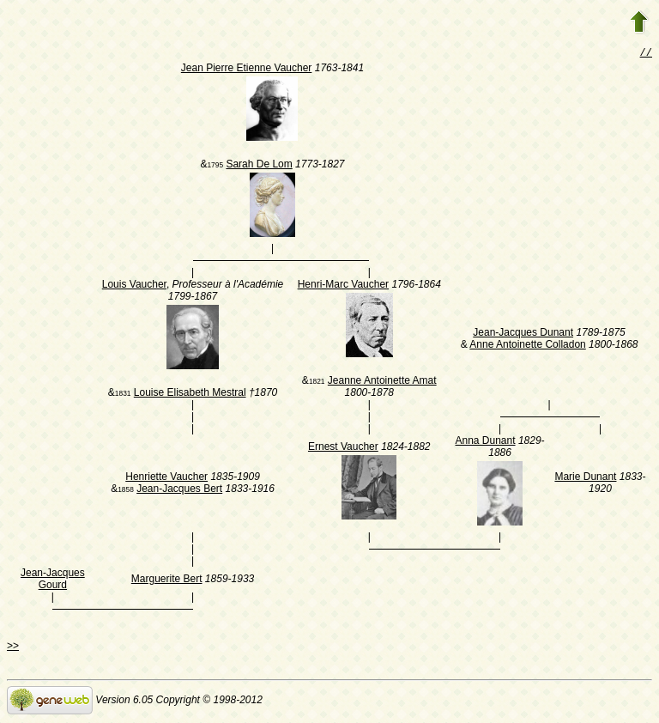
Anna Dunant (486, 442)
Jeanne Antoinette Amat (382, 382)
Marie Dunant (585, 478)
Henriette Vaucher (166, 478)
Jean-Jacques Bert (179, 490)
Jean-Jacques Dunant (523, 334)
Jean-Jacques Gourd (53, 580)
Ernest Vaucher (343, 448)
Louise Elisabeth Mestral (190, 394)
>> (13, 647)
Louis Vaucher (134, 286)
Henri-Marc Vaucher (343, 286)
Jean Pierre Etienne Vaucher (246, 70)
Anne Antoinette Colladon (527, 346)
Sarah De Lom (259, 166)
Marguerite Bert (167, 580)
